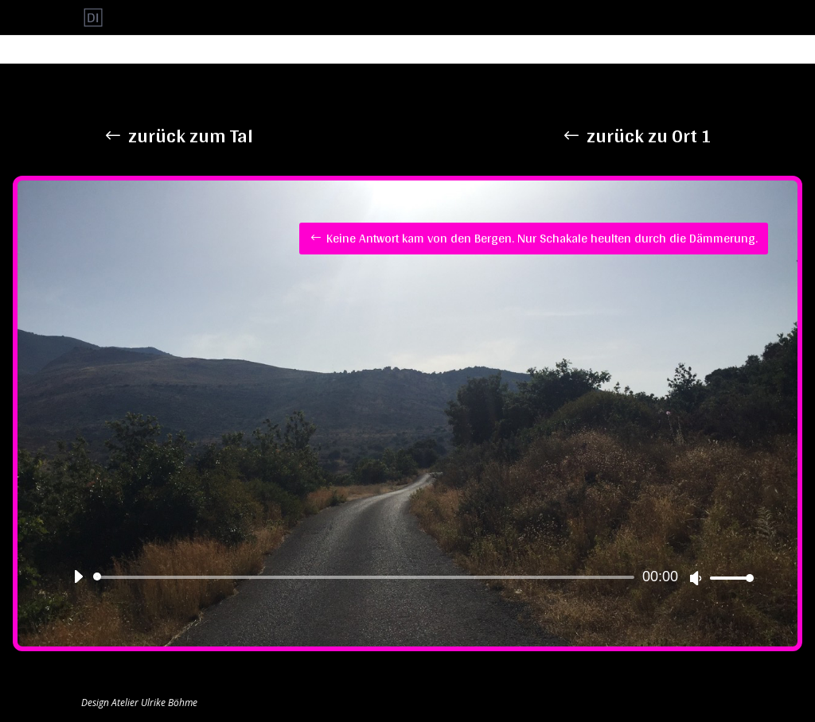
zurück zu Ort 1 (649, 135)
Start (368, 17)
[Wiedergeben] (78, 576)
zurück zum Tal (190, 135)
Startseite (627, 17)
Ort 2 (451, 17)
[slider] (366, 577)
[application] (407, 577)
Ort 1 (409, 17)
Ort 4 (533, 17)
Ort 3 (492, 17)
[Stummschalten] (695, 578)
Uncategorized (701, 17)
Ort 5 (575, 17)
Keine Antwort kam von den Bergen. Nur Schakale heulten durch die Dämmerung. (542, 238)
